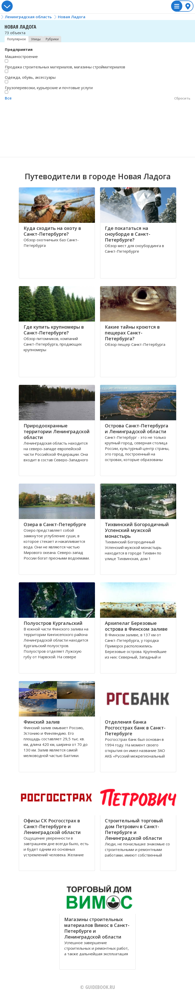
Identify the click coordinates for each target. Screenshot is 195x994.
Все (8, 98)
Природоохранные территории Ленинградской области (57, 431)
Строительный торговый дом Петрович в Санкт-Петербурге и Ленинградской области (134, 829)
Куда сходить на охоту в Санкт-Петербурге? (52, 231)
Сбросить (182, 98)
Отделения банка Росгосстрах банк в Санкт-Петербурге (135, 728)
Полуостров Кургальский (53, 623)
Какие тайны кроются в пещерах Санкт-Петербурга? (132, 333)
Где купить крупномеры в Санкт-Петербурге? (54, 330)
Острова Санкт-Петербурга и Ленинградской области (136, 428)
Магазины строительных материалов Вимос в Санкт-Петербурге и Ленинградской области (96, 928)
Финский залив (42, 722)
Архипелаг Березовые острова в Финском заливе (136, 626)
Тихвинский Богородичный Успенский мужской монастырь (137, 530)
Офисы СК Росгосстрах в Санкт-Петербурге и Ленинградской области (52, 826)
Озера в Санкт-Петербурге (55, 524)
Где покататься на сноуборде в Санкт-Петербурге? (127, 234)
